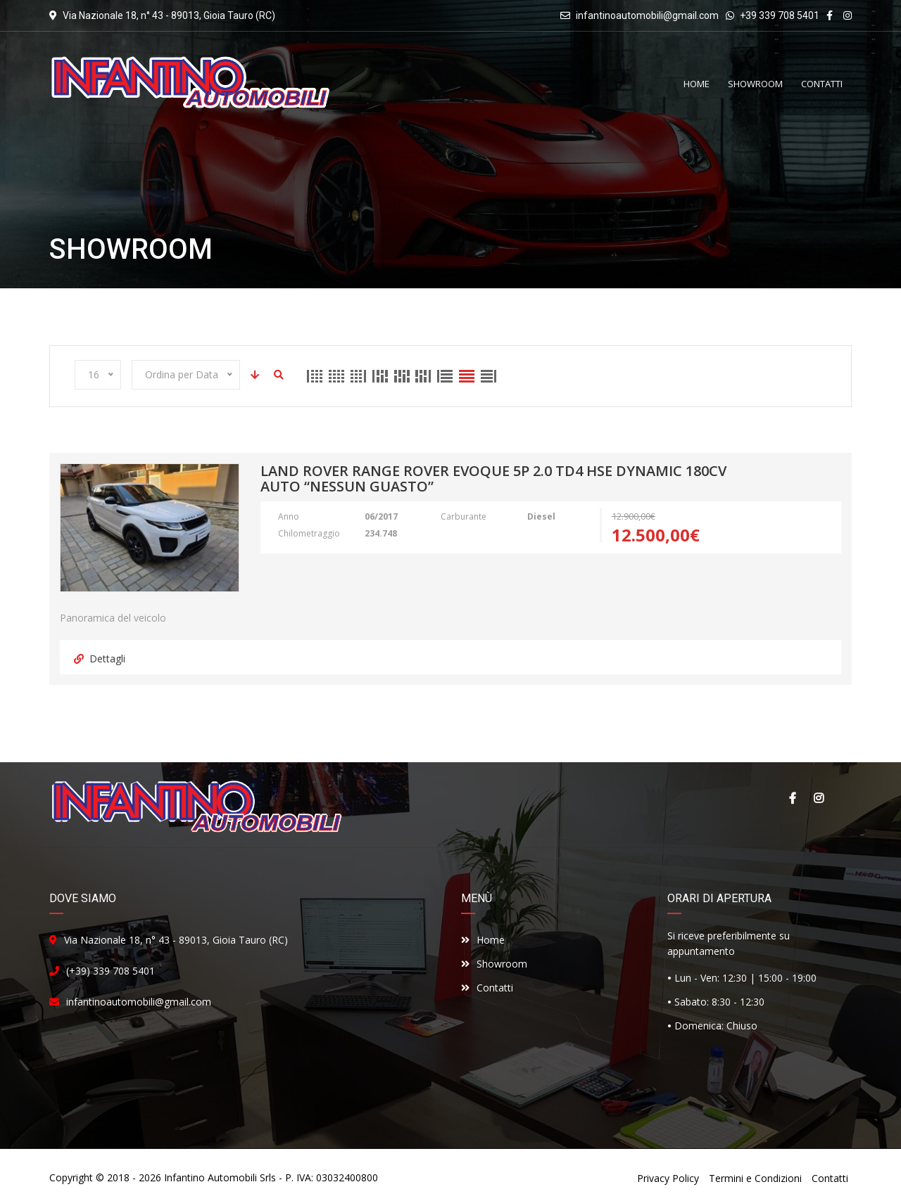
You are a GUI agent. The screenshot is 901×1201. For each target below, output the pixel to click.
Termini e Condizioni (755, 1178)
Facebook (791, 798)
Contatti (487, 987)
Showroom (494, 963)
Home (483, 939)
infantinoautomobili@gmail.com (647, 15)
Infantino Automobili (210, 1177)
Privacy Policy (668, 1178)
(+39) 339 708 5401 (110, 970)
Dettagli (99, 658)
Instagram (819, 798)
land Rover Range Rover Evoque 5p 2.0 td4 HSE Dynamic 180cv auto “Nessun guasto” (493, 479)
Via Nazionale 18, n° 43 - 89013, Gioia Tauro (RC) (176, 939)
